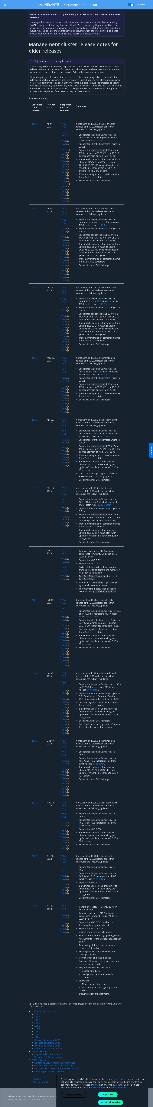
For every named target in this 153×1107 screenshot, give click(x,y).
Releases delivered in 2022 (47, 1045)
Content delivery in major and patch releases (56, 1062)
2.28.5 (37, 1034)
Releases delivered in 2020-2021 (49, 1048)
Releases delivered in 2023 (47, 1042)
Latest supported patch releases (50, 1071)
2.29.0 (37, 1031)
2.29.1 (37, 1028)
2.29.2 (37, 1025)
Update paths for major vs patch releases (54, 1065)
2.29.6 (37, 1014)
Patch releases (39, 1059)
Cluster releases (39, 1051)
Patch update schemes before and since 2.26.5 (56, 1068)
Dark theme (140, 4)
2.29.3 (37, 1022)
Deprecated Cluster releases (48, 1054)
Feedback (151, 450)
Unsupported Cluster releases (48, 1057)
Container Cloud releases (44, 1011)
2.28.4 (37, 1037)
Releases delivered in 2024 (47, 1040)
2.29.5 (37, 1017)
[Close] (143, 1097)
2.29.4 (37, 1020)
